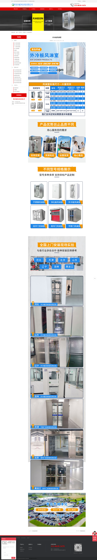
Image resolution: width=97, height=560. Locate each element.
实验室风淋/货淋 (17, 77)
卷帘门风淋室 (16, 52)
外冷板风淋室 (29, 32)
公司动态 (30, 547)
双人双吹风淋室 (17, 44)
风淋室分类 (16, 67)
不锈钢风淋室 (16, 59)
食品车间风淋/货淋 (17, 82)
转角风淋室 (16, 55)
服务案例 (42, 8)
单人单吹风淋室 (17, 43)
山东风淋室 (18, 537)
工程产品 (15, 85)
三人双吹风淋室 (17, 46)
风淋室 (24, 32)
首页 (17, 32)
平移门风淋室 (16, 53)
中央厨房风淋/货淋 (17, 73)
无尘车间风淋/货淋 (17, 70)
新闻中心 (51, 8)
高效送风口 (16, 87)
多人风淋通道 (16, 48)
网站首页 (16, 8)
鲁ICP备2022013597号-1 (33, 558)
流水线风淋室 (16, 64)
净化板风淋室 (16, 57)
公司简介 (33, 8)
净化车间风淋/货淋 (17, 71)
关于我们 (79, 1)
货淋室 (15, 50)
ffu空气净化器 (16, 91)
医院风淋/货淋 (17, 75)
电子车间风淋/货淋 (17, 80)
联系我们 (84, 1)
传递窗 (15, 89)
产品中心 (25, 8)
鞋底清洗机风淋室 (17, 62)
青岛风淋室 (23, 537)
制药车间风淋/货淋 (17, 79)
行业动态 (30, 549)
